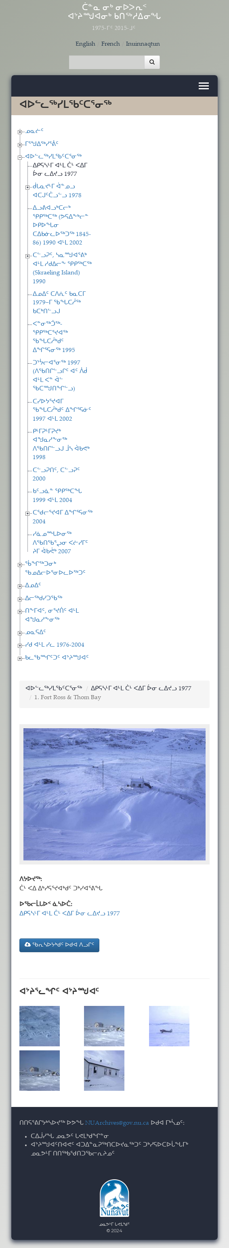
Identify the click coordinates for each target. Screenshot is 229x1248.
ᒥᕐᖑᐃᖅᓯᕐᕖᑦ (42, 144)
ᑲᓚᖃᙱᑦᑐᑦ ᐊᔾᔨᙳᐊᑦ (57, 658)
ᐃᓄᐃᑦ (33, 586)
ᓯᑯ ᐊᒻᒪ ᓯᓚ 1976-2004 (54, 645)
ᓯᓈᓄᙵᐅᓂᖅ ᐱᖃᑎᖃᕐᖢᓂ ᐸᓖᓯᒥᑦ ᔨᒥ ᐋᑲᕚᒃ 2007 (60, 543)
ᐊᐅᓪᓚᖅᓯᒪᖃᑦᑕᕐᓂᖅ (53, 157)
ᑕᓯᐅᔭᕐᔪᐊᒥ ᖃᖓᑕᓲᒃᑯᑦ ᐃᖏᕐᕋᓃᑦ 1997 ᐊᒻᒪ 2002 (62, 410)
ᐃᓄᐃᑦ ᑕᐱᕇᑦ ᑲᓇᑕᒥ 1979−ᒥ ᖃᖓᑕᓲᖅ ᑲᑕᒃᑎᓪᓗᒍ (59, 303)
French (110, 44)
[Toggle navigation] (204, 86)
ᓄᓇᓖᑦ (34, 132)
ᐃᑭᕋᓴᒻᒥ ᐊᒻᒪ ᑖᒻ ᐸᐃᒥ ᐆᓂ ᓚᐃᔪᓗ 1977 (141, 689)
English (85, 44)
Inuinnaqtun (143, 44)
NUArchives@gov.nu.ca (117, 1123)
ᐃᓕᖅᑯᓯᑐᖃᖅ (43, 599)
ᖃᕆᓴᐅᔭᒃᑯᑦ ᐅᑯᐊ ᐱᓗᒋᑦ (59, 945)
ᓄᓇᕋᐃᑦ (35, 633)
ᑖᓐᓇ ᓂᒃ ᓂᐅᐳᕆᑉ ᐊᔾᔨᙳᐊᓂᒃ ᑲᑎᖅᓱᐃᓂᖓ (114, 18)
